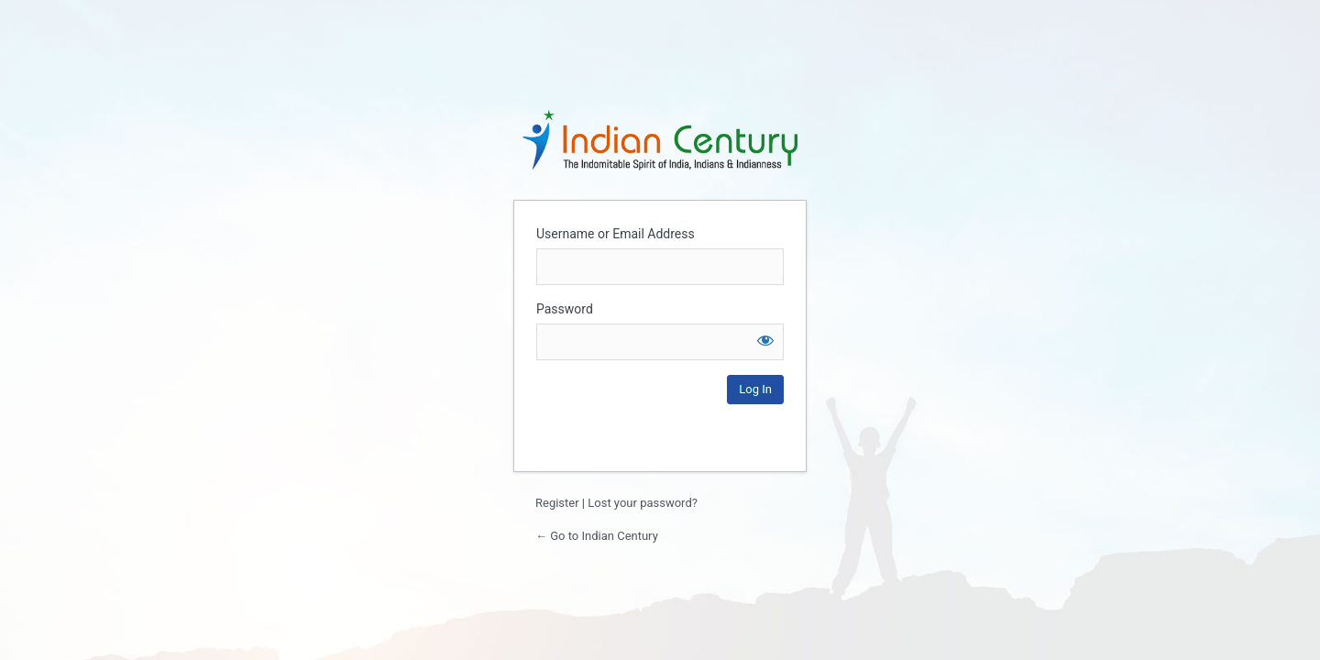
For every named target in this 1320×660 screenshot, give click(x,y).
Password (564, 309)
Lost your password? (643, 503)
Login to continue (660, 139)
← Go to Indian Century (596, 536)
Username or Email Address (615, 233)
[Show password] (765, 340)
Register (557, 503)
